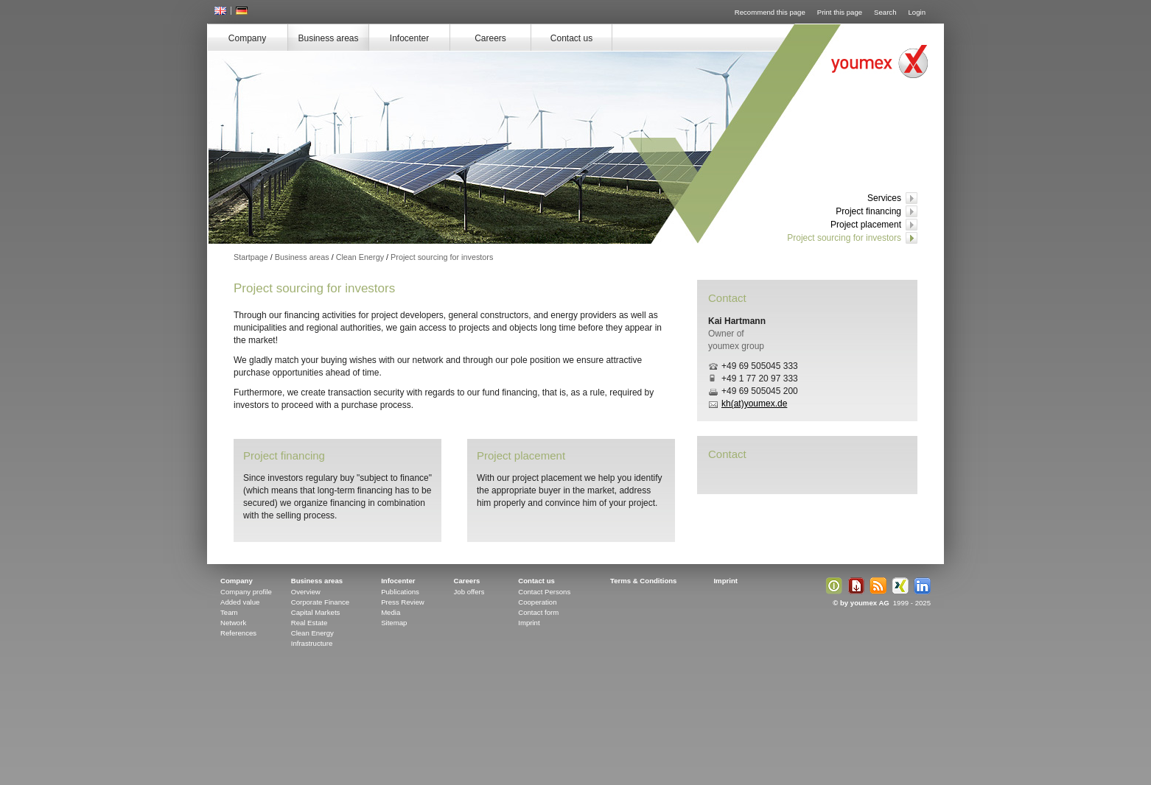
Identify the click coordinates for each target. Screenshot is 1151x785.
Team (228, 612)
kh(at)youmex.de (754, 403)
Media (390, 612)
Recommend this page (770, 12)
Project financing (868, 211)
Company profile (246, 592)
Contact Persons (544, 592)
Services (884, 198)
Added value (239, 602)
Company (247, 38)
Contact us (571, 38)
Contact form (538, 612)
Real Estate (309, 623)
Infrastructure (312, 643)
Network (233, 623)
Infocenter (409, 38)
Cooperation (537, 602)
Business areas (328, 38)
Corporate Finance (320, 602)
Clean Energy (360, 257)
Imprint (528, 623)
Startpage (251, 257)
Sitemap (394, 623)
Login (917, 12)
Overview (306, 592)
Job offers (469, 592)
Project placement (865, 224)
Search (885, 12)
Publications (400, 592)
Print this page (839, 12)
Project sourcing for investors (844, 238)
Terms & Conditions (643, 581)
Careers (490, 38)
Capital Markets (315, 612)
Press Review (402, 602)
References (238, 633)
